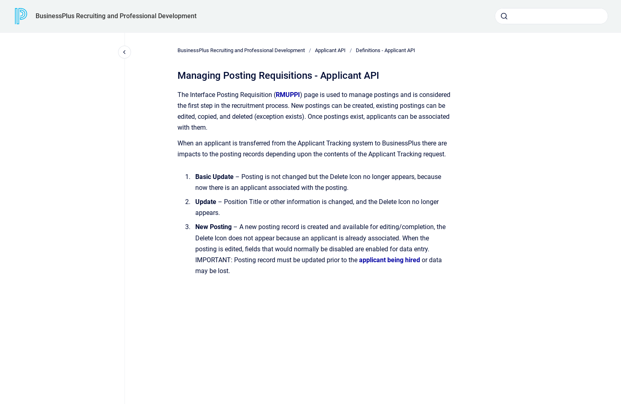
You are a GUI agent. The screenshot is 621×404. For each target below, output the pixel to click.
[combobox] (551, 16)
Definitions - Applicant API (385, 50)
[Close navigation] (124, 52)
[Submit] (504, 16)
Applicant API (330, 50)
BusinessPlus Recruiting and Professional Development (116, 16)
